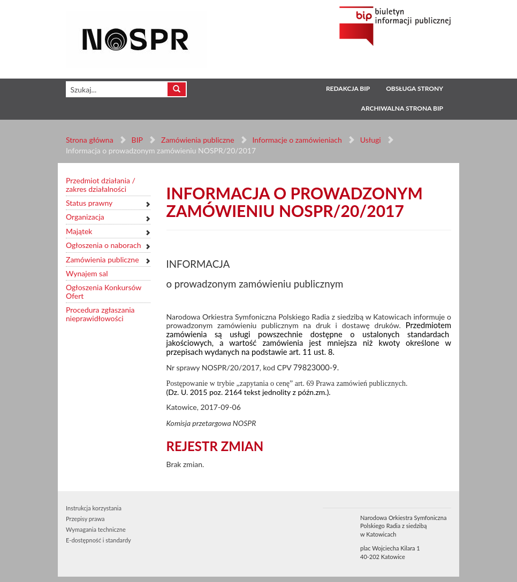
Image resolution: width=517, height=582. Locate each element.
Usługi (370, 139)
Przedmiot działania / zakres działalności (100, 184)
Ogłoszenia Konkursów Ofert (103, 291)
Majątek (79, 231)
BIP (137, 139)
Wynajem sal (87, 273)
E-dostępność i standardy (98, 540)
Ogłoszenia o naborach (103, 245)
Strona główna (89, 139)
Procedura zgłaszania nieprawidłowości (100, 314)
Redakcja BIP (348, 88)
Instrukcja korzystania (93, 508)
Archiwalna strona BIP (402, 108)
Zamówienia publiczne (197, 139)
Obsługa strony (414, 88)
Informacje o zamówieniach (296, 139)
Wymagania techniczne (96, 529)
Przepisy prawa (85, 518)
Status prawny (89, 203)
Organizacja (85, 217)
